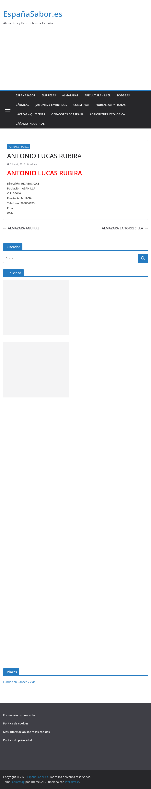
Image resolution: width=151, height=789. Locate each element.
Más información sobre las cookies (26, 732)
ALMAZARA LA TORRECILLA (125, 228)
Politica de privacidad (17, 740)
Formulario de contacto (19, 715)
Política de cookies (15, 723)
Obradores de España (67, 114)
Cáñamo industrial (30, 124)
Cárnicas (22, 105)
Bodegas (123, 95)
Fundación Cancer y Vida (19, 682)
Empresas (49, 95)
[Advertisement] (75, 60)
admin (33, 164)
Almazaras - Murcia (19, 146)
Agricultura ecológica (107, 114)
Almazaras (70, 95)
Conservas (81, 105)
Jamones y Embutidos (51, 105)
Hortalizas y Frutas (111, 105)
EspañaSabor (25, 95)
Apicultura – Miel (98, 95)
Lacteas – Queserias (30, 114)
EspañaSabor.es (32, 13)
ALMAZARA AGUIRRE (21, 228)
